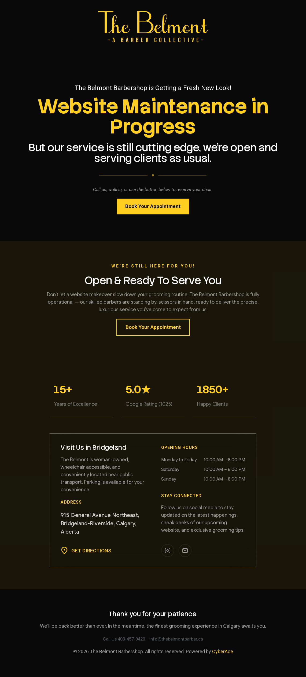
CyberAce (222, 652)
